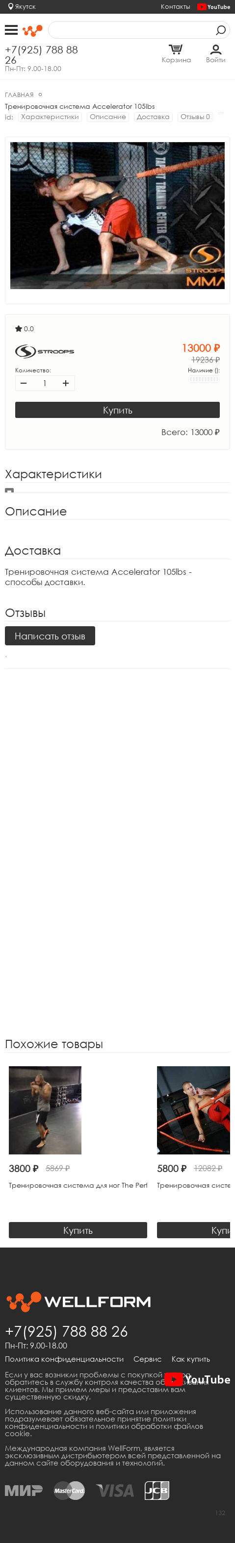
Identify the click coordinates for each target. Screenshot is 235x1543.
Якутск (25, 6)
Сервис (147, 1359)
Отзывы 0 (195, 116)
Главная (19, 94)
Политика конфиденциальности (64, 1359)
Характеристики (50, 116)
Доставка (153, 116)
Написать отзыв (50, 635)
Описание (108, 116)
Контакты (175, 6)
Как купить (191, 1359)
